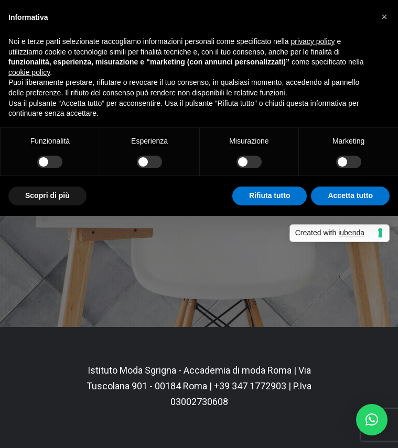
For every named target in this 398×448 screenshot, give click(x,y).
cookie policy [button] (29, 72)
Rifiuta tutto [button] (270, 195)
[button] (372, 419)
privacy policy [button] (313, 41)
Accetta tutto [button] (350, 195)
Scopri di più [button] (47, 195)
